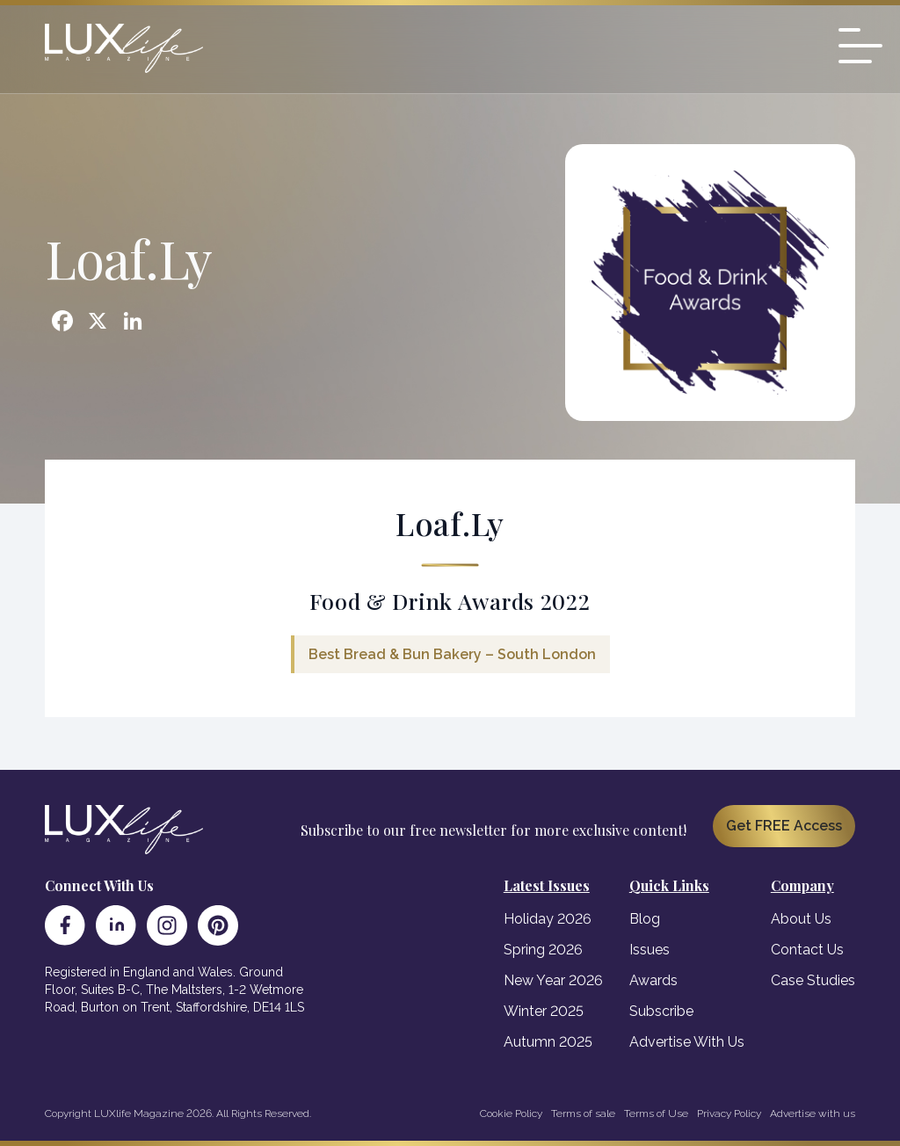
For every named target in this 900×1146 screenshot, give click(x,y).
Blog (644, 918)
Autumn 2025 (548, 1042)
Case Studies (813, 980)
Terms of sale (583, 1113)
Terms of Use (656, 1113)
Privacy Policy (729, 1113)
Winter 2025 (544, 1011)
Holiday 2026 (548, 918)
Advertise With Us (686, 1042)
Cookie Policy (511, 1113)
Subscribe (661, 1011)
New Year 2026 (553, 980)
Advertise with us (812, 1113)
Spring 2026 (543, 949)
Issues (649, 949)
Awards (653, 980)
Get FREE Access (784, 825)
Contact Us (807, 949)
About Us (801, 918)
